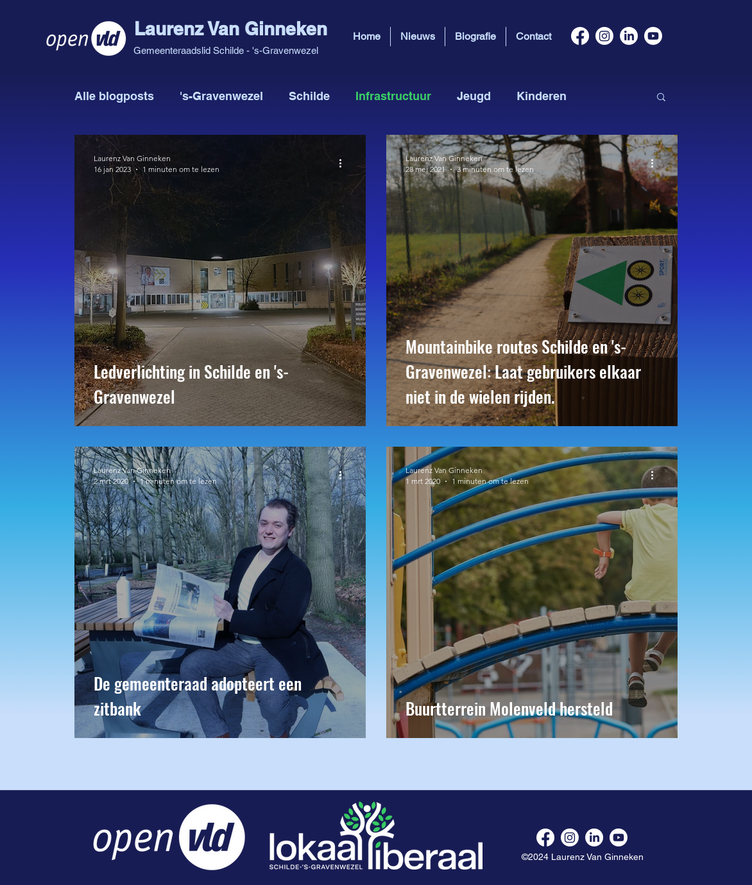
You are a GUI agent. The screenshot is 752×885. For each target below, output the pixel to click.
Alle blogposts (114, 96)
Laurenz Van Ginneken (230, 28)
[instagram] (604, 36)
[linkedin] (629, 36)
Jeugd (474, 96)
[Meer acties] (344, 163)
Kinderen (542, 96)
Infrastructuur (393, 96)
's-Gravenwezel (221, 96)
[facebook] (580, 36)
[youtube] (653, 36)
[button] (661, 98)
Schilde (309, 96)
